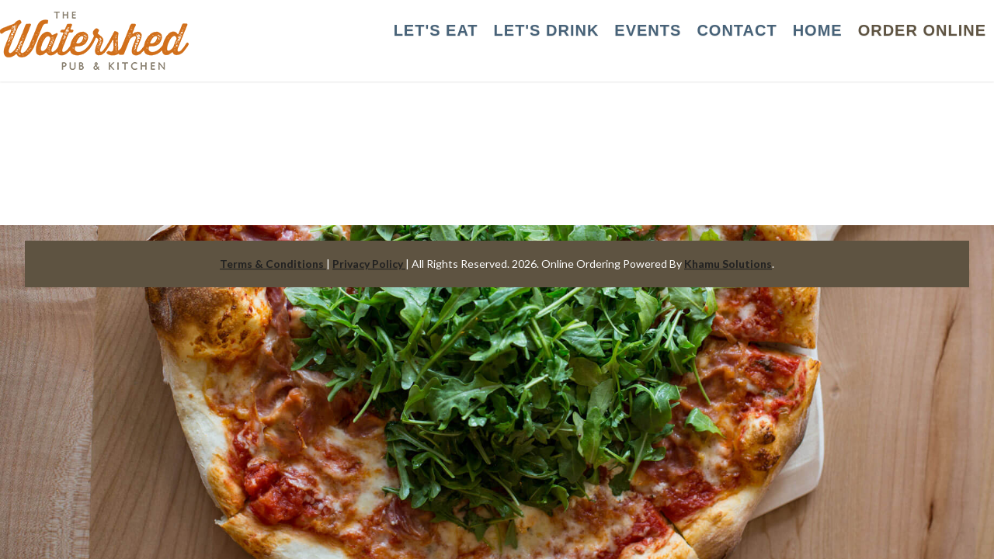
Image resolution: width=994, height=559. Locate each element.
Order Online (922, 30)
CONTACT (737, 30)
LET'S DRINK (547, 30)
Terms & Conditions (273, 263)
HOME (818, 30)
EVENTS (647, 30)
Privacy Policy (368, 263)
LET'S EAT (436, 30)
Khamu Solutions (728, 263)
